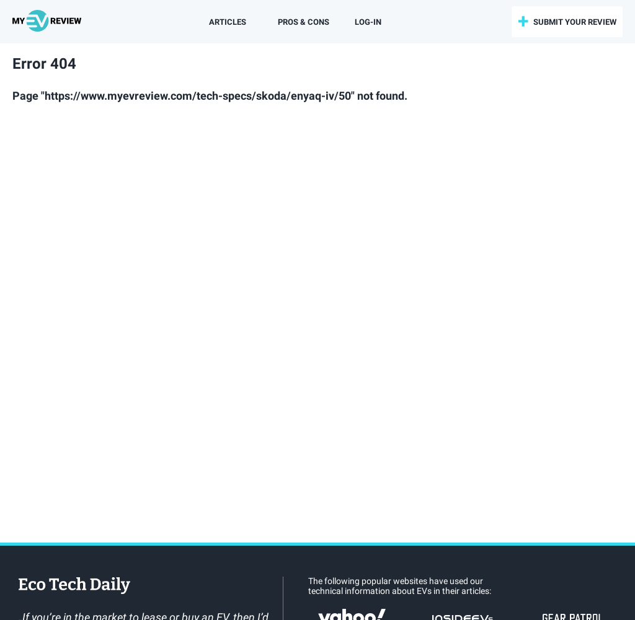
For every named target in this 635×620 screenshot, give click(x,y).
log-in (368, 22)
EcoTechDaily (74, 586)
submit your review (574, 22)
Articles (227, 22)
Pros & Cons (303, 22)
